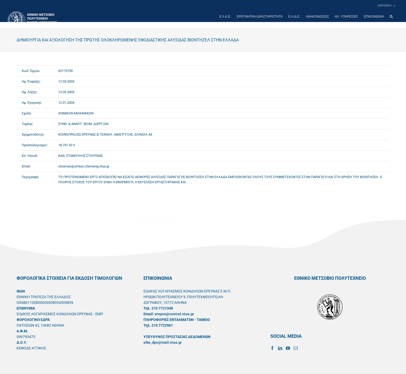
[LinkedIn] (280, 348)
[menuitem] (386, 5)
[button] (391, 16)
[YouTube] (288, 348)
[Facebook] (272, 348)
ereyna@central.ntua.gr (174, 314)
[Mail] (296, 348)
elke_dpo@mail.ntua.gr (162, 342)
